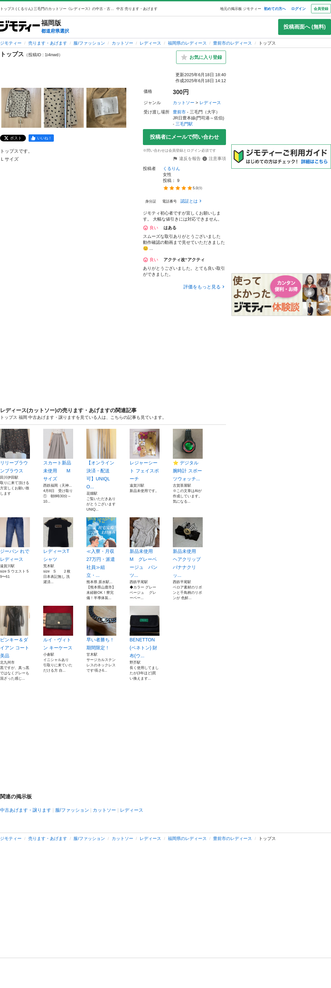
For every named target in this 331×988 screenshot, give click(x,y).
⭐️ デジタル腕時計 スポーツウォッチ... (188, 455)
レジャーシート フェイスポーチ (145, 455)
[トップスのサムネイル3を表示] (106, 107)
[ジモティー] (20, 27)
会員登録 (321, 9)
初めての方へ (275, 9)
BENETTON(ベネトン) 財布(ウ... (145, 632)
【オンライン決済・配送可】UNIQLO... (101, 459)
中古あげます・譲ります (25, 810)
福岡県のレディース (187, 43)
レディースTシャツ (58, 539)
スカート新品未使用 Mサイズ (58, 455)
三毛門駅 (184, 123)
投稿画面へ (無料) (304, 27)
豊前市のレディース (232, 43)
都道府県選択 (55, 31)
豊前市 (179, 111)
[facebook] (41, 138)
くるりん (171, 168)
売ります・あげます (47, 43)
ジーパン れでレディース (15, 539)
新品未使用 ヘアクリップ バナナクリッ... (188, 547)
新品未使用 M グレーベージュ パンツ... (145, 547)
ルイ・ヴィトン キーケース (58, 628)
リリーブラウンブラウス (15, 451)
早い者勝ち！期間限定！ (101, 628)
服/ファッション (89, 43)
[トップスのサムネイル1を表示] (21, 107)
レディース (150, 43)
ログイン (298, 9)
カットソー (122, 43)
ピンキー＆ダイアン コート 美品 (15, 632)
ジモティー (11, 43)
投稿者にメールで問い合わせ (184, 137)
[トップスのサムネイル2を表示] (64, 107)
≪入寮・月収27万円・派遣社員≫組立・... (101, 547)
